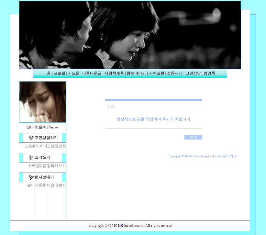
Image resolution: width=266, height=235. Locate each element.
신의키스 (230, 156)
